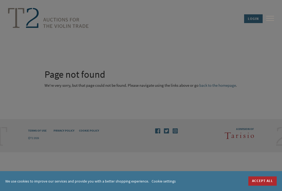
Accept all (262, 181)
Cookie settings (164, 181)
